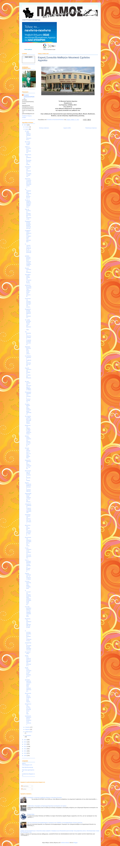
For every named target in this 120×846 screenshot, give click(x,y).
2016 (25, 739)
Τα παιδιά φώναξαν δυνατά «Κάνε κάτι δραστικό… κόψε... (28, 324)
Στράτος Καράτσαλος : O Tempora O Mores (28, 576)
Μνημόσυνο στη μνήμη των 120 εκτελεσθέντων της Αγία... (28, 708)
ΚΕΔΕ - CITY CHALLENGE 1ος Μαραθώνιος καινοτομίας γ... (28, 660)
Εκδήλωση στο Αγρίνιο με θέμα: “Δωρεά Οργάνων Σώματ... (28, 429)
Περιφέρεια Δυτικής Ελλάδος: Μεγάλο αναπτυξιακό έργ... (28, 225)
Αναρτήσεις (24, 786)
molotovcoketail (65, 842)
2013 (25, 746)
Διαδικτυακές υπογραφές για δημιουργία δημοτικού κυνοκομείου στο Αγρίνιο (46, 806)
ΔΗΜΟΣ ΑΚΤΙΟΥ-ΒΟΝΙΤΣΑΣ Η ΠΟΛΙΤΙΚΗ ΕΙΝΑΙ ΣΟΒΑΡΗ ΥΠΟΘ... (28, 260)
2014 (25, 744)
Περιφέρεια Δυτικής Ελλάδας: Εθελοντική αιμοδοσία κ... (28, 313)
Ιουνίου (27, 127)
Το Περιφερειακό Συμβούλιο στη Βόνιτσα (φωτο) (28, 193)
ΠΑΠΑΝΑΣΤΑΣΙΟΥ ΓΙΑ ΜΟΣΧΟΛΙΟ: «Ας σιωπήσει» (28, 519)
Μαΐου (27, 129)
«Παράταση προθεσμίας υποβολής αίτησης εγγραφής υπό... (28, 508)
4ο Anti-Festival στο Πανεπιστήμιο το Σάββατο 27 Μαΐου (28, 386)
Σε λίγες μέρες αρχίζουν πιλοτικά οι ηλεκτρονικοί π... (28, 135)
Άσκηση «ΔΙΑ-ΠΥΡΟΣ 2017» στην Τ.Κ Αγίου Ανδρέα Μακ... (28, 453)
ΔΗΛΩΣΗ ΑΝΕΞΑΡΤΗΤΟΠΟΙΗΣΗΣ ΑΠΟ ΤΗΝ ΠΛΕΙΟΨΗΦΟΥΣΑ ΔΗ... (28, 685)
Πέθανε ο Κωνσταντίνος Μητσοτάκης (28, 149)
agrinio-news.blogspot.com (27, 764)
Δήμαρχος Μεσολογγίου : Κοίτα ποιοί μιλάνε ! (28, 350)
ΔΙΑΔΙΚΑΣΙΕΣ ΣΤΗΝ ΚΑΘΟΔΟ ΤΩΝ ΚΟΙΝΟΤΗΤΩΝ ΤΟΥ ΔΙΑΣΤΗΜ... (28, 291)
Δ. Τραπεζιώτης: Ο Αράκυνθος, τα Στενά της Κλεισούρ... (28, 248)
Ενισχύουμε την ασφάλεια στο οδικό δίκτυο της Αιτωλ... (28, 541)
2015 (25, 742)
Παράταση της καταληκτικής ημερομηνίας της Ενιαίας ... (28, 623)
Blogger (75, 842)
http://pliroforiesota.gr (27, 767)
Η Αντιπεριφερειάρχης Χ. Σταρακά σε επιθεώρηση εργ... (28, 635)
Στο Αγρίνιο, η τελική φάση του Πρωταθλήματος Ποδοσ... (28, 420)
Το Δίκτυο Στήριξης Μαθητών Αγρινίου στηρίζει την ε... (28, 203)
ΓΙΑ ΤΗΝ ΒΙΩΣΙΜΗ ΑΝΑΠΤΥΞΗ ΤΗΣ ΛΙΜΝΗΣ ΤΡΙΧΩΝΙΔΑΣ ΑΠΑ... (28, 611)
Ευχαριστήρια (30, 814)
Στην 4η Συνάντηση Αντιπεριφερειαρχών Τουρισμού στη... (28, 214)
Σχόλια (23, 789)
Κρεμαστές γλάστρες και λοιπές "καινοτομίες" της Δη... (28, 464)
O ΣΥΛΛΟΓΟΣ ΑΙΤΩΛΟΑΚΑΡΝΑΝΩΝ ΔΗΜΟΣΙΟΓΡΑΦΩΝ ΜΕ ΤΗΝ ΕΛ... (28, 597)
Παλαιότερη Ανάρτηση (91, 128)
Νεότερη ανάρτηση (44, 128)
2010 (25, 753)
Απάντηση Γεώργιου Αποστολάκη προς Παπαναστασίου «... (28, 183)
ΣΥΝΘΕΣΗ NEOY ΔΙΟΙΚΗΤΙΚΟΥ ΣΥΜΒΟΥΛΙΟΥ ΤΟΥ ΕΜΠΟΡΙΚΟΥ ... (28, 236)
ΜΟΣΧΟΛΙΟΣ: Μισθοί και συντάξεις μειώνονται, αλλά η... (28, 530)
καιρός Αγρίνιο (28, 57)
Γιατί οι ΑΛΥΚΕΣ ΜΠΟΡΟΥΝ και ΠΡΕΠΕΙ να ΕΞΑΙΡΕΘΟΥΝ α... (28, 565)
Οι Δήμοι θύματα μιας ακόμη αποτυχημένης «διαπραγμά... (28, 409)
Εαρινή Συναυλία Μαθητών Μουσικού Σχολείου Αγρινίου (28, 487)
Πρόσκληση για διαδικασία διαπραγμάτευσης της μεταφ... (28, 159)
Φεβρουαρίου (28, 731)
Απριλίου (27, 727)
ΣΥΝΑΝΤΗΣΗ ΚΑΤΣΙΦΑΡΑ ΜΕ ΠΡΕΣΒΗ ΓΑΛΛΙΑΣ (28, 646)
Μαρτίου (27, 729)
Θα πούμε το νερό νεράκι (27, 143)
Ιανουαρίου (28, 735)
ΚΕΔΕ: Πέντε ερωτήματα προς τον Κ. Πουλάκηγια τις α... (28, 672)
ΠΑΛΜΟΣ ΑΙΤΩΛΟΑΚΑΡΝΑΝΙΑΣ (29, 96)
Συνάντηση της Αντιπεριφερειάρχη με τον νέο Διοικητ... (28, 303)
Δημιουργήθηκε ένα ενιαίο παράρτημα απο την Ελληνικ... (28, 497)
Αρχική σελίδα (67, 128)
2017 (25, 125)
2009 (25, 755)
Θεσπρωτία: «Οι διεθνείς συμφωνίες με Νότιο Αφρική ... (28, 697)
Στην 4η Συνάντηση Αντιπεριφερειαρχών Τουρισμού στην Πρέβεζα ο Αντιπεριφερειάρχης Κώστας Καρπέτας (54, 822)
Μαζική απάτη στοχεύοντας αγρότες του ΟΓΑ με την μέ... (28, 441)
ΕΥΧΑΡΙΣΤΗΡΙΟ (28, 652)
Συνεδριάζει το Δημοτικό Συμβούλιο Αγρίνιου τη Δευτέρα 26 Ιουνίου (44, 797)
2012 (25, 748)
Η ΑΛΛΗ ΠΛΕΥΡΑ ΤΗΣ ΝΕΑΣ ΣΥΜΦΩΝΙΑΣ (28, 585)
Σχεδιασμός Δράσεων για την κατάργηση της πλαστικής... (28, 720)
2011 (25, 751)
